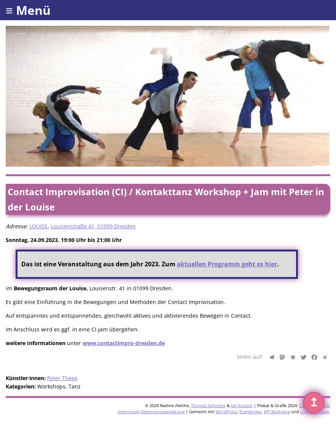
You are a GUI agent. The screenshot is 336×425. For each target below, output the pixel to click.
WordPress (226, 411)
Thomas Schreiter (208, 405)
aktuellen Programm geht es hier (227, 264)
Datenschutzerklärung (163, 411)
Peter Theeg (62, 378)
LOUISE (38, 226)
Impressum (129, 411)
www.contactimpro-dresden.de (124, 343)
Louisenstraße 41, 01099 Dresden (93, 226)
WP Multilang (277, 411)
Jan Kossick (242, 405)
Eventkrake (250, 411)
